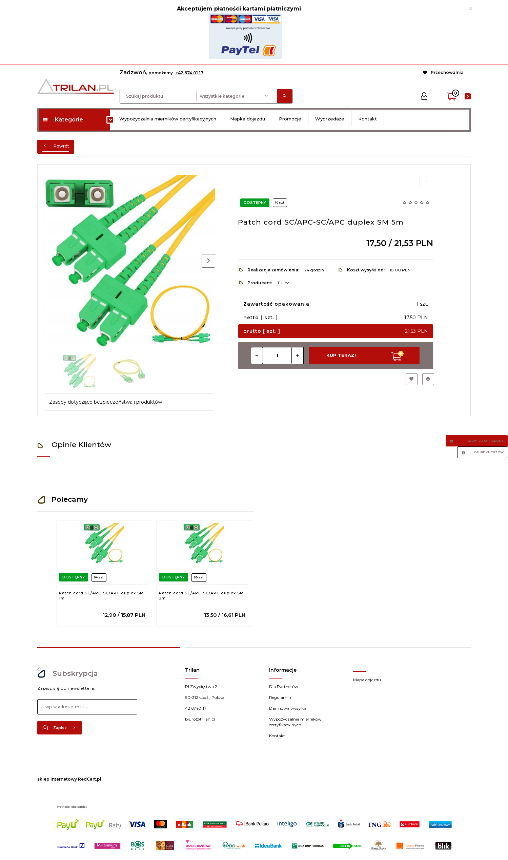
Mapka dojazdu (247, 118)
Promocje (290, 118)
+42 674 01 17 (189, 72)
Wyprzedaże (329, 118)
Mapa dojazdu (367, 679)
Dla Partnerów (283, 686)
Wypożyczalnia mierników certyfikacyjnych (167, 118)
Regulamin (280, 697)
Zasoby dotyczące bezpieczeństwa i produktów (105, 402)
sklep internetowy (57, 779)
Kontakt (367, 118)
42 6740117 (195, 708)
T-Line (283, 282)
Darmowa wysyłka (287, 708)
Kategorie (62, 119)
